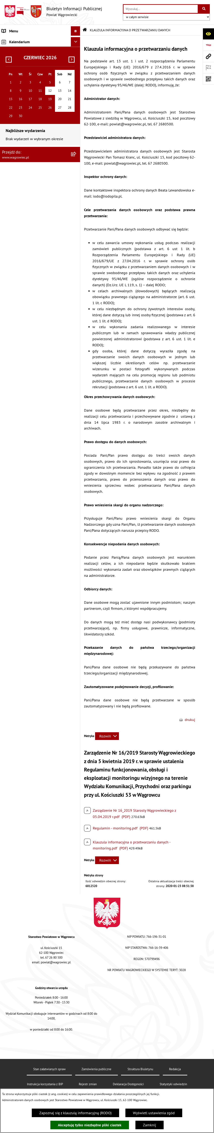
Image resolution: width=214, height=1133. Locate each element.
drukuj (190, 719)
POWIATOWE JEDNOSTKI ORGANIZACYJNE (35, 121)
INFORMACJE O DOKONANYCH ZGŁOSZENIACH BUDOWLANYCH (28, 266)
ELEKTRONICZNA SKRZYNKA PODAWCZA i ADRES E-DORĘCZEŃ (35, 281)
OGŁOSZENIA (12, 130)
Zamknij (149, 1125)
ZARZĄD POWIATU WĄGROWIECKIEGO (33, 74)
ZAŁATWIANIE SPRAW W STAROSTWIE (33, 111)
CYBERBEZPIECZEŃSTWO (22, 293)
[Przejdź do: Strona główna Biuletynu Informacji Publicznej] (85, 30)
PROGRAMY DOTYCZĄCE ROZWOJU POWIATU (30, 214)
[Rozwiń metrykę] (107, 736)
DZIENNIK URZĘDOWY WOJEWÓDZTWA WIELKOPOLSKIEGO (33, 315)
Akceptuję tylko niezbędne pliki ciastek (89, 1125)
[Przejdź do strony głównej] (53, 11)
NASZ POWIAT (13, 55)
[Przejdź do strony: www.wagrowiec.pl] (208, 56)
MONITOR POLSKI (16, 337)
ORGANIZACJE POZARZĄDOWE (26, 235)
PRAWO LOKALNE (16, 183)
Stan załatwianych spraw (49, 1069)
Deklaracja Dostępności (128, 1084)
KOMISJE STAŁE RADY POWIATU (28, 83)
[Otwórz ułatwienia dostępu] (208, 33)
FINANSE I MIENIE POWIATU (25, 201)
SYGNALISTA (12, 149)
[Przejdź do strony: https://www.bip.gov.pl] (208, 45)
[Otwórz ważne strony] (208, 67)
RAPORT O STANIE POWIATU (25, 93)
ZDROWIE (9, 254)
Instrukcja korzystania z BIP (45, 1084)
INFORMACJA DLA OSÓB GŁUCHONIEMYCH (36, 173)
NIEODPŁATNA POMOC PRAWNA (28, 245)
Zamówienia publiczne (96, 1069)
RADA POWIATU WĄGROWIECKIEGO (30, 64)
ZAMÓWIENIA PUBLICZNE (22, 192)
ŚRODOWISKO (13, 226)
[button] (76, 55)
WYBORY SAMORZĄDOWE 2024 (27, 303)
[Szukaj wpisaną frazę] (204, 9)
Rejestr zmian (88, 1084)
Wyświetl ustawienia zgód (154, 1112)
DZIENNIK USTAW (16, 327)
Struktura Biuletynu (140, 1069)
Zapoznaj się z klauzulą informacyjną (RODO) (75, 1112)
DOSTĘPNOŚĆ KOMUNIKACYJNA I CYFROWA (28, 161)
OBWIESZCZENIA (15, 139)
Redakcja (175, 1069)
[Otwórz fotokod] (208, 78)
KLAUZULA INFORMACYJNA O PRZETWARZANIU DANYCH (25, 43)
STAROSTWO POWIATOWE (23, 102)
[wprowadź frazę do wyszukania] (160, 9)
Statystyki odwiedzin (173, 1084)
